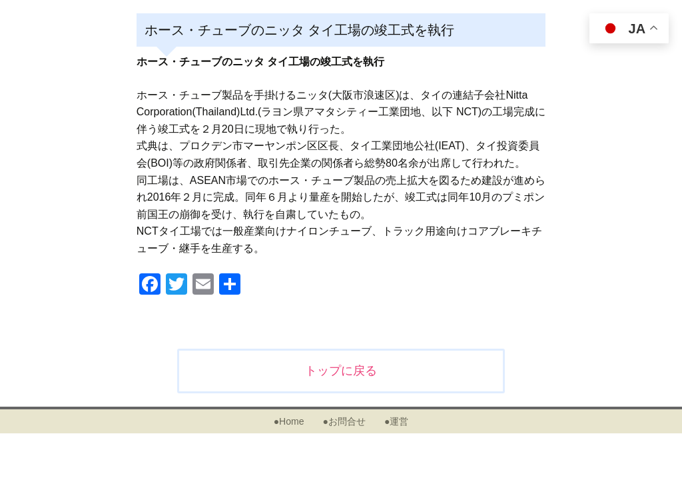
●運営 (396, 421)
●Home (289, 421)
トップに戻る (341, 370)
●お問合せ (343, 421)
